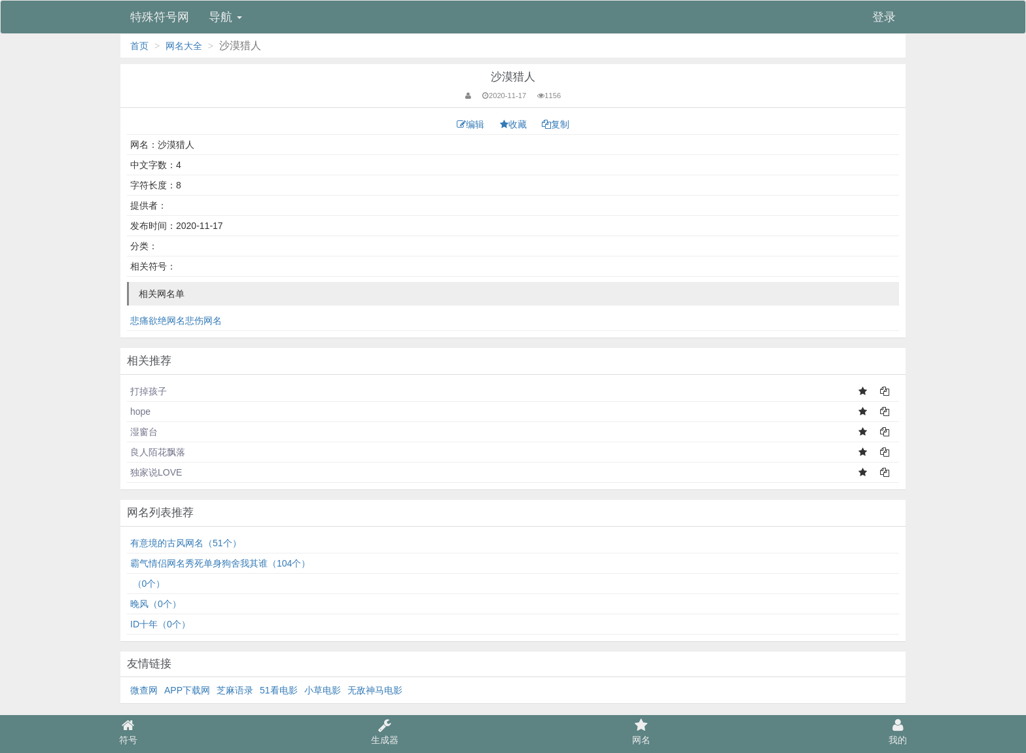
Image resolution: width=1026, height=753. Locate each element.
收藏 (514, 124)
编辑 (472, 124)
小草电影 (322, 690)
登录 (884, 17)
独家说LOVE (156, 472)
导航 (225, 17)
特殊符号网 (159, 17)
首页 (139, 46)
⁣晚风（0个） (155, 604)
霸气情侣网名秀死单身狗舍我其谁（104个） (220, 563)
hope (140, 411)
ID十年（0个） (160, 624)
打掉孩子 (148, 391)
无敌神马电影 (374, 690)
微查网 (144, 690)
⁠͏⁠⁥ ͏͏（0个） (147, 583)
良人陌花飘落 (157, 452)
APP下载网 (187, 690)
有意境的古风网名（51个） (185, 543)
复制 (555, 124)
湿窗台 (144, 432)
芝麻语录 (235, 690)
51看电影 (279, 690)
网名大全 (184, 46)
